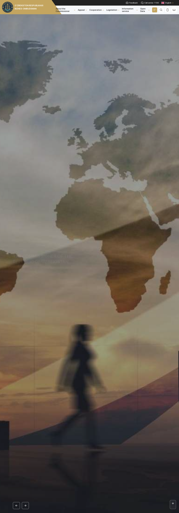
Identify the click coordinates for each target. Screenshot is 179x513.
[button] (16, 505)
